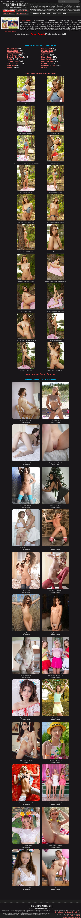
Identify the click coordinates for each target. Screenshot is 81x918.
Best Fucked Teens (14, 53)
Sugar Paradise (47, 59)
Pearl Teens (45, 53)
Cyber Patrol (59, 912)
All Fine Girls (12, 49)
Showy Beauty (46, 57)
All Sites (44, 67)
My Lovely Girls (47, 51)
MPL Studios (46, 49)
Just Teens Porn (13, 63)
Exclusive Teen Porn (15, 57)
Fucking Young (13, 61)
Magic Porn (11, 65)
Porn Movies (22, 11)
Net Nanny (67, 912)
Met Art (10, 67)
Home (27, 73)
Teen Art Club (46, 63)
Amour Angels (12, 51)
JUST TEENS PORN (59, 13)
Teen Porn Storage (48, 65)
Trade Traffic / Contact (72, 915)
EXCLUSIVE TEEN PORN (41, 13)
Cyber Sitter (76, 912)
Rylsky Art (45, 55)
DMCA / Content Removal (71, 917)
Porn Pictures (9, 11)
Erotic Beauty (12, 55)
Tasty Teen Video (47, 61)
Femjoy (10, 59)
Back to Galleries (36, 73)
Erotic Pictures (9, 13)
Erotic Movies (22, 13)
